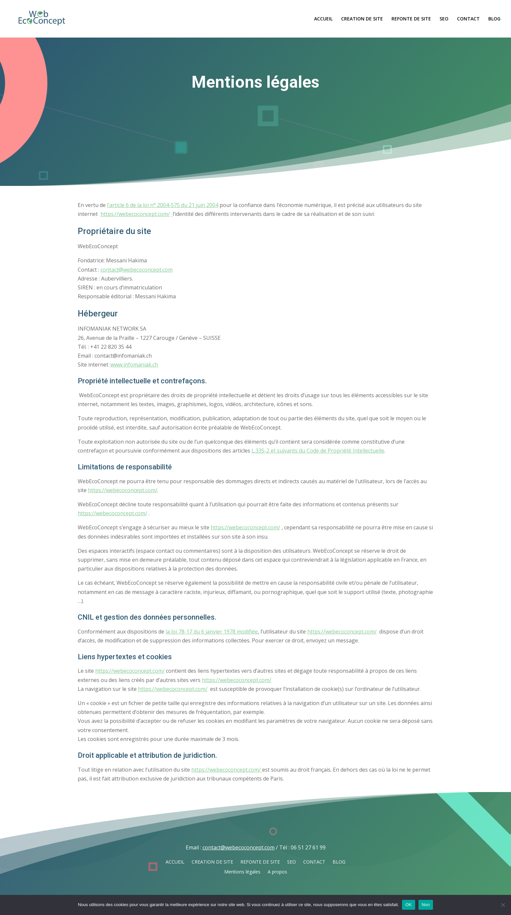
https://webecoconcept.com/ (135, 214)
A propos (277, 872)
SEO (444, 19)
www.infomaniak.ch (134, 364)
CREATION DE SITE (362, 19)
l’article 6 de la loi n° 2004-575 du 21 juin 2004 (162, 205)
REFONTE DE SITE (411, 19)
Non (426, 904)
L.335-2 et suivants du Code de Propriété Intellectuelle (318, 450)
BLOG (494, 19)
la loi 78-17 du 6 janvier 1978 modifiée (212, 631)
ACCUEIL (323, 19)
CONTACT (468, 19)
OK (408, 904)
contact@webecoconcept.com (136, 269)
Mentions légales (242, 872)
